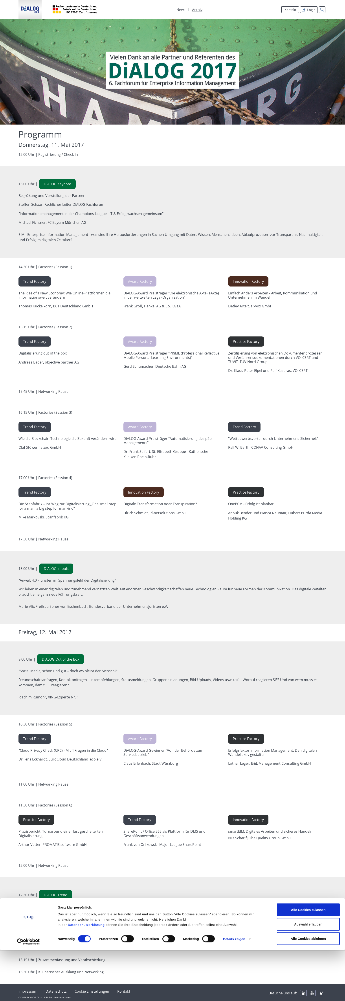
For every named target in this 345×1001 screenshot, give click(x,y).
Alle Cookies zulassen (308, 960)
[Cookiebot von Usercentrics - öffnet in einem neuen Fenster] (28, 992)
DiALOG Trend (55, 895)
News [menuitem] (180, 9)
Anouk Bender (240, 513)
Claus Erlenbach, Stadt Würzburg (150, 763)
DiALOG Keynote (57, 184)
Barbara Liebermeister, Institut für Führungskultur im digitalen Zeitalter (77, 932)
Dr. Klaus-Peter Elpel (245, 370)
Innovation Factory (248, 281)
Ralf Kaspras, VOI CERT (289, 370)
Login (309, 9)
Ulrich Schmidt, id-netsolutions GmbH (154, 513)
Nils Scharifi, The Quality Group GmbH (259, 838)
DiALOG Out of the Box (60, 659)
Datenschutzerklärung (86, 975)
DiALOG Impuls (56, 568)
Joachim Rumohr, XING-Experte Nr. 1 (48, 697)
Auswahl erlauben (308, 975)
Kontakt (290, 9)
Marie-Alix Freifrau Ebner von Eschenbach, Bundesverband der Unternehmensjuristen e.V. (93, 606)
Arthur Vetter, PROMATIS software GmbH (52, 844)
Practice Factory (246, 341)
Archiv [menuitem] (197, 9)
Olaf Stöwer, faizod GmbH (39, 447)
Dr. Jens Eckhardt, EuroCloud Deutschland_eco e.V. (60, 759)
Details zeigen (234, 990)
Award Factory (140, 281)
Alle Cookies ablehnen (308, 989)
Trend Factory (34, 281)
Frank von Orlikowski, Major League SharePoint (162, 844)
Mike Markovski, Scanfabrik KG (43, 517)
